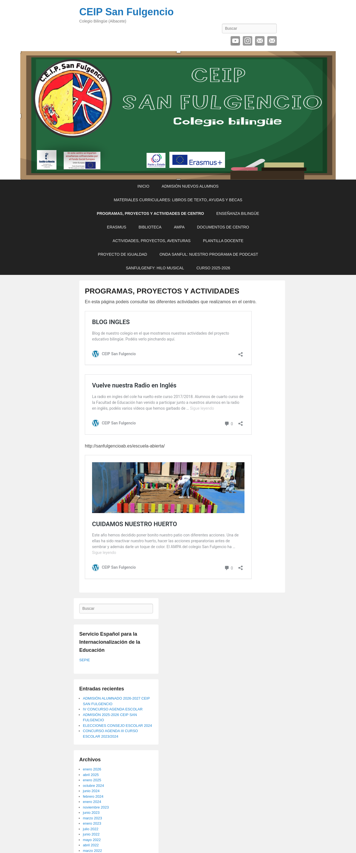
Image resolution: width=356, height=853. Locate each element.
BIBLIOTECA (150, 227)
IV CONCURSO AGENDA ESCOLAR (113, 709)
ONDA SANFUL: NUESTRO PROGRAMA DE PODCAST (208, 254)
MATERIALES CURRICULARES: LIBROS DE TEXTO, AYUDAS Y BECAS (178, 200)
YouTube (235, 41)
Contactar (272, 41)
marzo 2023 (92, 818)
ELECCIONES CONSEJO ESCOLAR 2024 (117, 725)
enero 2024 (92, 802)
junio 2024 (91, 791)
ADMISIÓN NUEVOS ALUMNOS (190, 186)
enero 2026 (92, 769)
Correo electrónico (259, 41)
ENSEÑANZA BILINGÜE (237, 213)
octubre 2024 (93, 786)
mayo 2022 (92, 840)
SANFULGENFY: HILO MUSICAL (155, 268)
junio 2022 (91, 834)
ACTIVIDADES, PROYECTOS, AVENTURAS (152, 240)
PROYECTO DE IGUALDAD (122, 254)
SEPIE (84, 660)
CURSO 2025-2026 (213, 268)
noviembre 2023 (96, 807)
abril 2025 (91, 775)
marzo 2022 (92, 851)
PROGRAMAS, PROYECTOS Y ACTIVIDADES (162, 291)
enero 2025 (92, 780)
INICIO (143, 186)
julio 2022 (90, 829)
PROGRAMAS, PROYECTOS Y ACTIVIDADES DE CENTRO (150, 213)
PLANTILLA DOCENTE (223, 240)
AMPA (179, 227)
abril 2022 (91, 845)
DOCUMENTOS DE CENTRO (223, 227)
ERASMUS (116, 227)
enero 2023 (92, 823)
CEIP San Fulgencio (126, 12)
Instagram (247, 41)
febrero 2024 (93, 796)
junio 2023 (91, 812)
